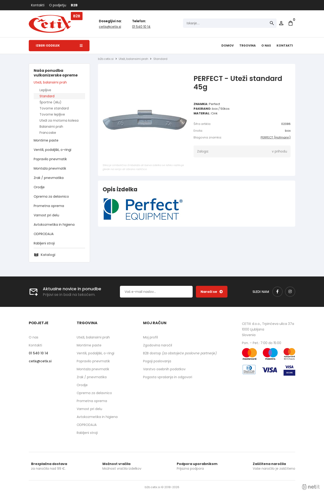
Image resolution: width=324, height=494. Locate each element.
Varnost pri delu (46, 215)
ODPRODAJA (44, 234)
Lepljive (45, 90)
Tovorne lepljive (52, 114)
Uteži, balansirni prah (50, 82)
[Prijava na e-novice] (211, 292)
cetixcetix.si (110, 26)
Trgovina (247, 45)
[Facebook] (277, 292)
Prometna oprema (49, 205)
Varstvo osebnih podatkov (164, 369)
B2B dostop (180, 353)
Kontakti (37, 5)
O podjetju (57, 5)
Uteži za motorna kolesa (59, 120)
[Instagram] (290, 292)
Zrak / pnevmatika (49, 177)
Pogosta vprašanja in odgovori (167, 377)
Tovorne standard (54, 108)
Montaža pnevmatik (50, 168)
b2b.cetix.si (106, 59)
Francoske (48, 132)
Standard (47, 96)
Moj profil (150, 337)
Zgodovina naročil (157, 345)
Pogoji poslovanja (157, 361)
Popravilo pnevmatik (50, 159)
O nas (266, 45)
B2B (74, 5)
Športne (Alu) (50, 102)
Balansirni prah (51, 126)
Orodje (39, 187)
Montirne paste (46, 140)
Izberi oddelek (59, 45)
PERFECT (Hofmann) (276, 137)
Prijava (281, 23)
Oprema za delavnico (51, 196)
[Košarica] (290, 23)
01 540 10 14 (141, 26)
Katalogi (48, 254)
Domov (227, 45)
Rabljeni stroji (44, 243)
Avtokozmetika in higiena (54, 224)
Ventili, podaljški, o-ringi (52, 149)
